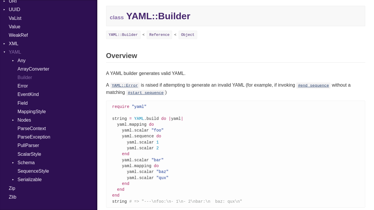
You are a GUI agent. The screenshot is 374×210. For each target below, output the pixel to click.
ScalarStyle (29, 154)
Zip (12, 188)
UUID (14, 9)
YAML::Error (125, 85)
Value (14, 26)
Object (188, 35)
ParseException (34, 136)
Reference (159, 35)
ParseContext (32, 128)
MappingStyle (32, 111)
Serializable (30, 179)
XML (13, 43)
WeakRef (18, 35)
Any (22, 60)
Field (23, 103)
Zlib (12, 197)
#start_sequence (146, 93)
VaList (15, 18)
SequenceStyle (33, 171)
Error (23, 85)
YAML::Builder (123, 35)
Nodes (24, 120)
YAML (15, 52)
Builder (25, 77)
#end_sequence (313, 85)
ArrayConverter (33, 68)
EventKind (28, 94)
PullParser (28, 145)
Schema (26, 162)
